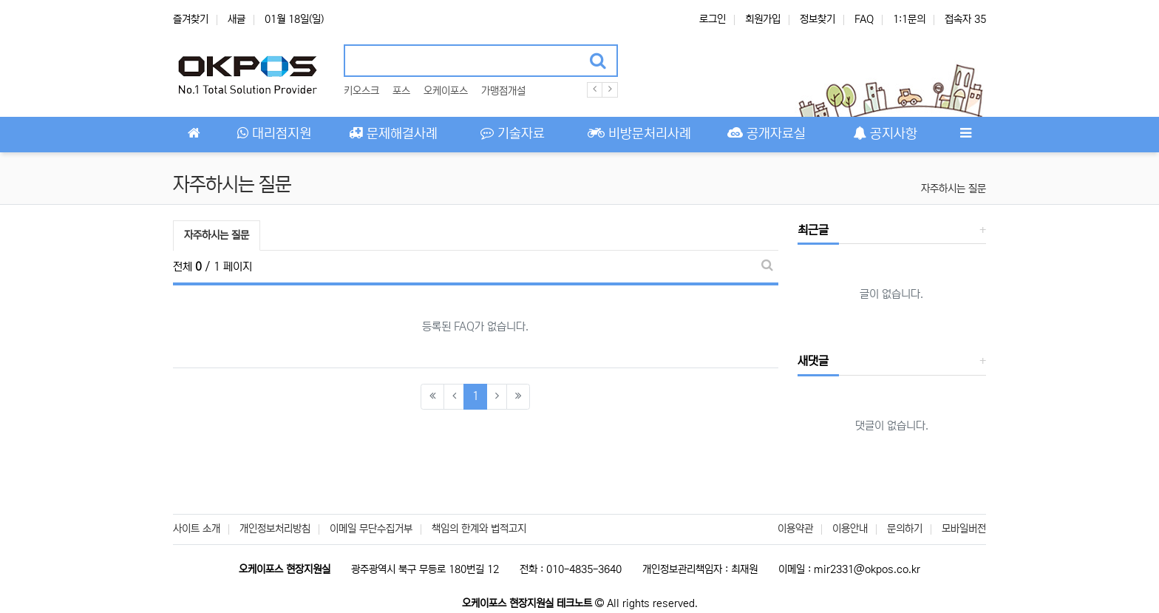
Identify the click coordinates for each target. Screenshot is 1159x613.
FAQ (864, 19)
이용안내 (850, 529)
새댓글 (813, 361)
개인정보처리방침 (274, 529)
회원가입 (763, 19)
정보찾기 (817, 19)
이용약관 (795, 529)
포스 (401, 91)
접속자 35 (965, 19)
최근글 (813, 230)
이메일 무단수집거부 (371, 529)
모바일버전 (964, 529)
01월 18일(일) (294, 19)
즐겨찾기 (190, 19)
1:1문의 (909, 19)
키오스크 (361, 91)
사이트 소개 (196, 529)
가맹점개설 (503, 91)
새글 (236, 19)
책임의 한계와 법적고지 (479, 529)
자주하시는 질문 (953, 188)
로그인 (712, 19)
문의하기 (904, 529)
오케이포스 (446, 91)
